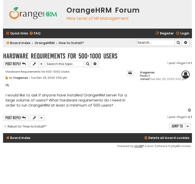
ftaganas (147, 72)
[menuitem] (34, 33)
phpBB (138, 146)
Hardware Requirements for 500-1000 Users (60, 56)
